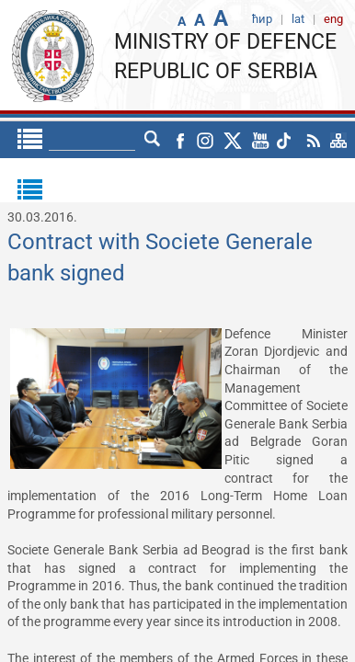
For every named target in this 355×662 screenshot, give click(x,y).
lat (152, 139)
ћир (118, 139)
